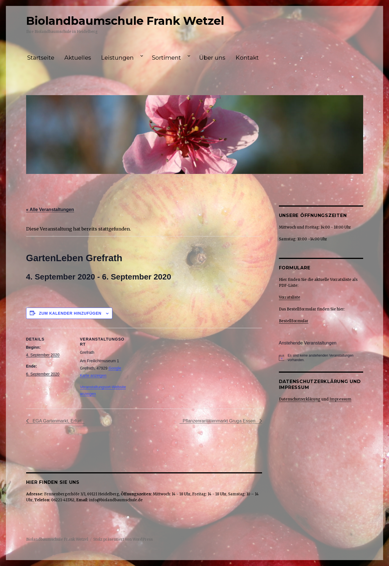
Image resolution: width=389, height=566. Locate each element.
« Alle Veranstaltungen (50, 209)
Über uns (212, 57)
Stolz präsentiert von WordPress (123, 539)
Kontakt (247, 57)
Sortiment (166, 57)
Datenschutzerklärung (299, 399)
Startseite (40, 57)
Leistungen (117, 57)
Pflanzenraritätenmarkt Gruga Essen (219, 421)
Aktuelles (77, 57)
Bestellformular (293, 321)
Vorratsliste (289, 297)
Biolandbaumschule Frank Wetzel (125, 21)
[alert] (325, 358)
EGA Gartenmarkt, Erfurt (56, 421)
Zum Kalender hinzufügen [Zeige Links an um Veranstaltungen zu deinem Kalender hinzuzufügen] (70, 313)
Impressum (340, 399)
